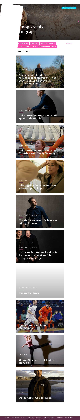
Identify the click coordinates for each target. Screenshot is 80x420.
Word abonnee (69, 8)
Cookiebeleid (31, 417)
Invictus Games (47, 44)
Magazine (25, 8)
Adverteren (7, 417)
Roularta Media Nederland (31, 418)
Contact (24, 417)
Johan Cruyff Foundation (23, 47)
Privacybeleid (39, 417)
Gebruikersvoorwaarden (49, 417)
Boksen (33, 44)
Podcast (35, 8)
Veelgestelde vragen (16, 417)
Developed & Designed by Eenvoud (46, 418)
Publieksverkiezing (46, 47)
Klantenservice (60, 417)
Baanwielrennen (19, 44)
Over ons (43, 8)
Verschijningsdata (69, 417)
